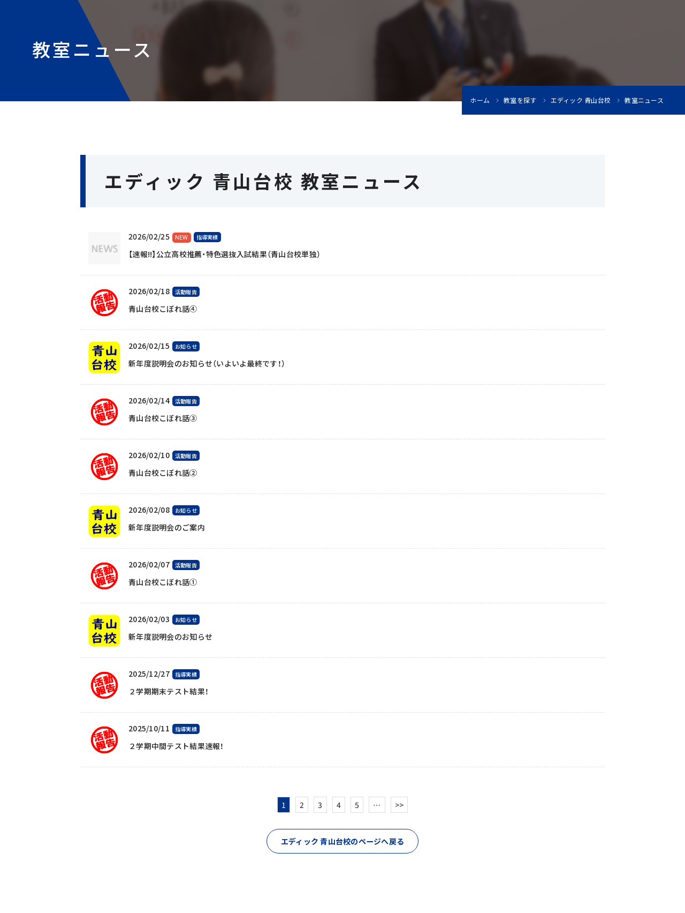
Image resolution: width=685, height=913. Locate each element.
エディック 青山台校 (581, 100)
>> (399, 804)
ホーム (480, 100)
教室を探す (520, 100)
